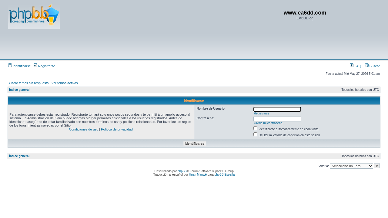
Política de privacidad (117, 129)
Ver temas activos (65, 83)
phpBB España (225, 174)
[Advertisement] (118, 44)
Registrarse (44, 66)
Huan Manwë (198, 174)
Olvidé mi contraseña (268, 123)
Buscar (372, 66)
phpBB (182, 171)
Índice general (19, 89)
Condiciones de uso (84, 129)
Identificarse (19, 66)
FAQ (355, 66)
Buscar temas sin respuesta (28, 83)
